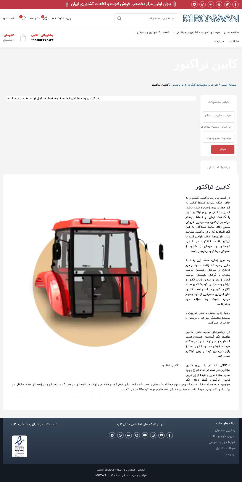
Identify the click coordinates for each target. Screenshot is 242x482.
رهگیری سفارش (225, 430)
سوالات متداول (226, 448)
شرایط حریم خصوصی (222, 442)
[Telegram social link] (194, 4)
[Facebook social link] (235, 4)
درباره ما (230, 455)
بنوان (118, 470)
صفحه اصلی (229, 85)
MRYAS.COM (104, 476)
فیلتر (223, 149)
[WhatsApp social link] (202, 4)
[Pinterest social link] (219, 4)
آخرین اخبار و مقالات (222, 436)
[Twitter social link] (227, 4)
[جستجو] (146, 18)
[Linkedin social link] (211, 4)
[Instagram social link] (153, 435)
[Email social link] (161, 435)
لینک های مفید (226, 423)
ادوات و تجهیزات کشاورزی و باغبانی (194, 85)
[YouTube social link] (145, 435)
